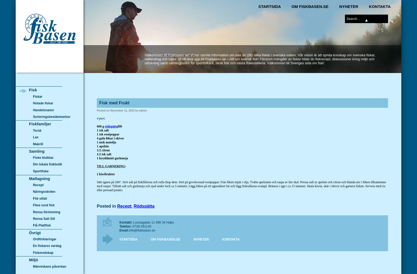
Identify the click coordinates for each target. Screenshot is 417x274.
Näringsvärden (44, 192)
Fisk (33, 90)
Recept (124, 206)
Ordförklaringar (44, 239)
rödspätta (111, 126)
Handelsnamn (43, 110)
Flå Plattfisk (42, 225)
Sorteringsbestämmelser (51, 117)
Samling (36, 151)
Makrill (38, 144)
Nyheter (348, 6)
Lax (36, 137)
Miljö (33, 260)
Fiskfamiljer (40, 124)
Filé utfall (40, 198)
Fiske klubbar (43, 158)
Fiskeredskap (43, 253)
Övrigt (35, 232)
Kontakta (380, 6)
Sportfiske (41, 171)
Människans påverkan (49, 266)
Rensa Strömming (46, 212)
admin (143, 110)
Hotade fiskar (43, 103)
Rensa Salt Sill (44, 219)
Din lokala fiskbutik (47, 164)
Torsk (37, 130)
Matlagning (39, 178)
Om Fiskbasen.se (309, 6)
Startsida (269, 6)
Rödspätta (144, 206)
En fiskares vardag (47, 246)
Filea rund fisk (44, 205)
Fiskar (37, 97)
